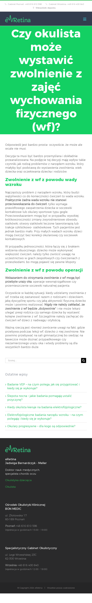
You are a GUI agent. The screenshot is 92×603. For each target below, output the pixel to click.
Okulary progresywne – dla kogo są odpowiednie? (41, 426)
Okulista (10, 486)
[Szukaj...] (43, 360)
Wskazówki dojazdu (46, 7)
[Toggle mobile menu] (85, 19)
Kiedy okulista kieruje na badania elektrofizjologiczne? (44, 407)
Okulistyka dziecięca (18, 480)
